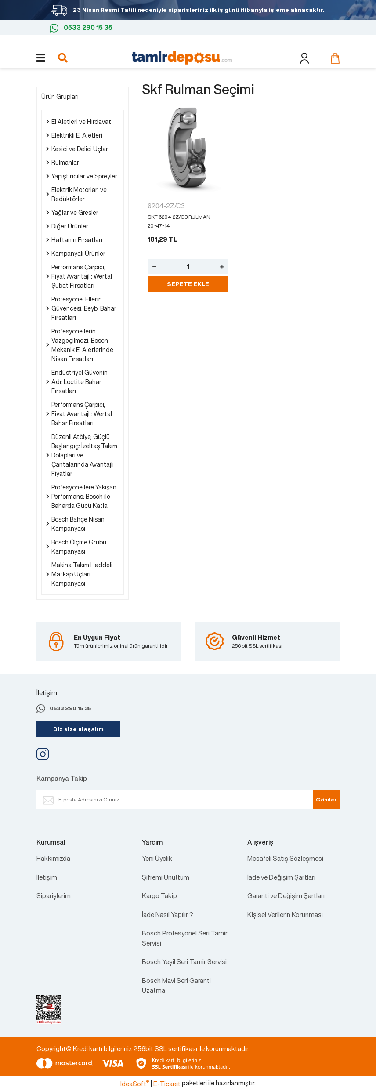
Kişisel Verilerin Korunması (285, 914)
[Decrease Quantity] (154, 266)
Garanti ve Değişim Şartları (286, 895)
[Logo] (182, 57)
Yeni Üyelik (157, 858)
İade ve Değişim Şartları (281, 877)
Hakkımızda (53, 858)
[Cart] (333, 58)
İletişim (46, 877)
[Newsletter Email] (183, 799)
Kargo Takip (159, 895)
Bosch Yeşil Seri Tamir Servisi (184, 961)
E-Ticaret (167, 1083)
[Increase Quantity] (221, 266)
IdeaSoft (134, 1083)
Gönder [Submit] (326, 799)
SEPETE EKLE (188, 284)
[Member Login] (304, 58)
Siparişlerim (53, 895)
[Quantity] (188, 266)
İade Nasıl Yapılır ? (167, 914)
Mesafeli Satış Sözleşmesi (285, 858)
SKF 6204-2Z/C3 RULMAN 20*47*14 (179, 221)
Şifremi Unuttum (165, 877)
